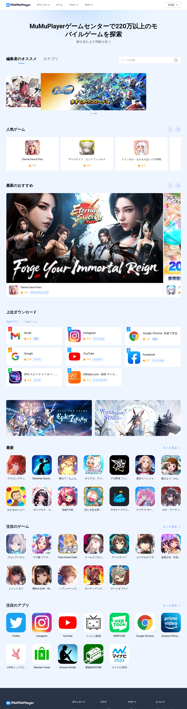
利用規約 (160, 658)
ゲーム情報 (105, 652)
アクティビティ (107, 664)
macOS (75, 664)
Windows (76, 652)
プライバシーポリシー (167, 652)
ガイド (103, 658)
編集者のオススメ (21, 59)
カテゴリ (51, 59)
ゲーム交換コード (108, 671)
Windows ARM (79, 658)
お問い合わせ (134, 652)
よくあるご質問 (135, 658)
